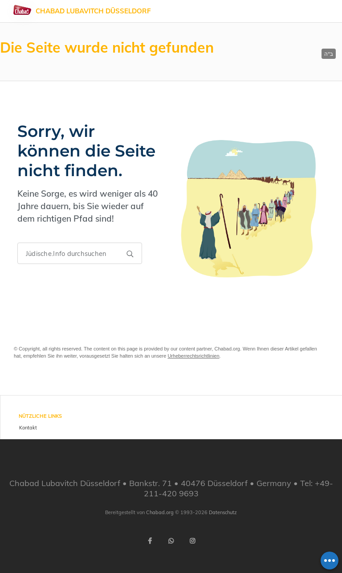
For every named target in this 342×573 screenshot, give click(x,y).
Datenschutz (223, 512)
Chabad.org (160, 512)
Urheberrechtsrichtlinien (193, 356)
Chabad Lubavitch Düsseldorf (93, 11)
